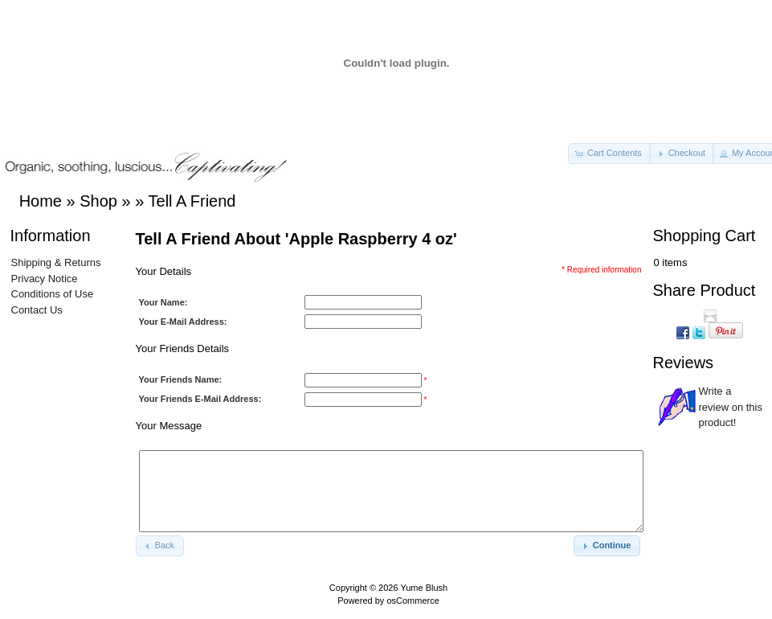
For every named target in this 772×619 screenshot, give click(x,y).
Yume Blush (423, 587)
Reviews (683, 362)
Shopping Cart (704, 235)
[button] (610, 153)
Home (40, 201)
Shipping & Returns (56, 262)
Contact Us (37, 310)
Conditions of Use (52, 294)
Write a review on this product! (730, 406)
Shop (98, 201)
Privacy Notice (44, 279)
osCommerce (412, 600)
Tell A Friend (192, 201)
